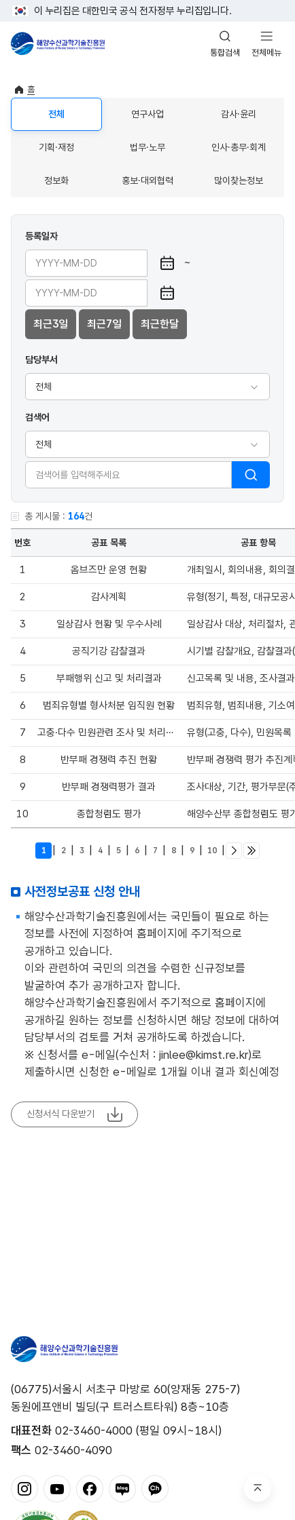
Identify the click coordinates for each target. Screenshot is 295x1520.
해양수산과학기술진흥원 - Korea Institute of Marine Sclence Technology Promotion (58, 43)
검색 (251, 474)
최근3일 (50, 323)
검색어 (37, 417)
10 (212, 850)
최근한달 (160, 323)
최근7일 (104, 323)
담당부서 (41, 359)
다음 (234, 850)
